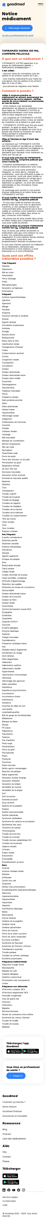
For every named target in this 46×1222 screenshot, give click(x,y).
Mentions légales (10, 1197)
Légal (4, 1205)
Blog (4, 1129)
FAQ (4, 1152)
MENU (41, 3)
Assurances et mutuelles (14, 1116)
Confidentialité (9, 1201)
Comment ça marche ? (13, 1102)
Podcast (6, 1134)
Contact (6, 1156)
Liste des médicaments (14, 1138)
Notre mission (9, 1106)
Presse (5, 1161)
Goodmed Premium (12, 1111)
